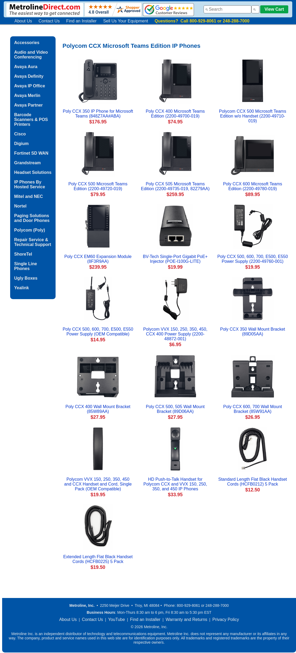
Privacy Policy (225, 619)
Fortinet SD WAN (31, 153)
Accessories (26, 42)
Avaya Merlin (27, 95)
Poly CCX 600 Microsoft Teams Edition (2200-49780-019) (252, 186)
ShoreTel (23, 254)
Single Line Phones (25, 266)
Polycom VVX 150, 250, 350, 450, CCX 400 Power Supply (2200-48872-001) (175, 334)
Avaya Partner (28, 105)
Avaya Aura (25, 66)
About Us (23, 21)
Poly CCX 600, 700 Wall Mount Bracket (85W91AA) (252, 409)
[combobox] (227, 9)
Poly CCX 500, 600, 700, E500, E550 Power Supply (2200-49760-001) (252, 259)
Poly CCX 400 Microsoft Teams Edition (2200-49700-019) (175, 113)
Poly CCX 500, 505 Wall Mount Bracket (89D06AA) (175, 409)
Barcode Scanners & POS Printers (31, 119)
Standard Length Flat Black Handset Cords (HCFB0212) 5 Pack (252, 481)
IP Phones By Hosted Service (29, 184)
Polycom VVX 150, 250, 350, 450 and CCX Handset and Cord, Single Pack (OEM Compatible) (98, 484)
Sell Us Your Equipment (125, 21)
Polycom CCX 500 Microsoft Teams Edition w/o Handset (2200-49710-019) (252, 116)
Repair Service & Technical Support (32, 242)
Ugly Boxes (25, 278)
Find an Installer (81, 21)
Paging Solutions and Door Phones (31, 218)
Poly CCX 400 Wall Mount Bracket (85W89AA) (97, 409)
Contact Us (49, 21)
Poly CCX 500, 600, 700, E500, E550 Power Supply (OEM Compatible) (98, 331)
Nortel (20, 206)
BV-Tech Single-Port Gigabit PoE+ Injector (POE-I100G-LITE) (175, 259)
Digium (21, 143)
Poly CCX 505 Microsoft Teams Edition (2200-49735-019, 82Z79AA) (175, 186)
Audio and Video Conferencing (31, 54)
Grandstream (27, 163)
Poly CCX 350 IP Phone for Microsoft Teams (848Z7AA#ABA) (98, 113)
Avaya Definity (29, 76)
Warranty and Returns (186, 619)
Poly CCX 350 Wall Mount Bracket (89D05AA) (252, 331)
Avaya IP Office (29, 86)
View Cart (274, 9)
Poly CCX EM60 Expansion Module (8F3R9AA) (98, 259)
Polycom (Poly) (29, 230)
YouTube (116, 619)
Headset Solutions (33, 172)
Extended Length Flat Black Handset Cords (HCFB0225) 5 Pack (98, 559)
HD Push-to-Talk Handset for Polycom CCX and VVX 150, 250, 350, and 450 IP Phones (175, 484)
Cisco (20, 134)
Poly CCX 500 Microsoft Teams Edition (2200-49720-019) (97, 186)
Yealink (21, 288)
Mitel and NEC (28, 196)
